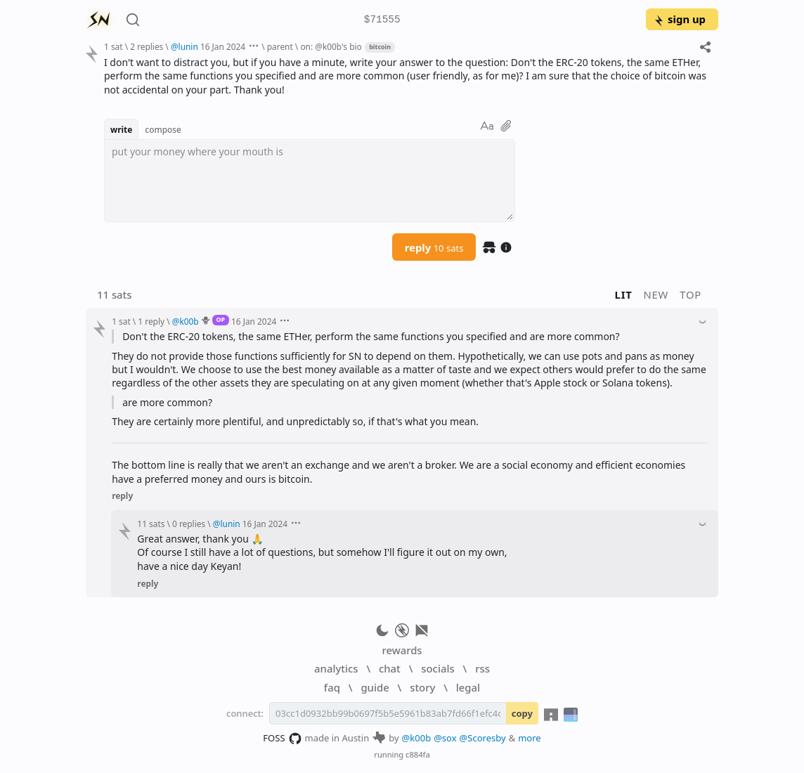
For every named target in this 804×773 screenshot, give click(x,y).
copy (522, 713)
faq (332, 687)
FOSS (282, 739)
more (529, 738)
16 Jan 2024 (222, 46)
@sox (445, 738)
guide (375, 687)
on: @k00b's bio (330, 46)
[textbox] (309, 180)
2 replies (146, 46)
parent (280, 46)
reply (434, 247)
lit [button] (624, 294)
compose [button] (163, 129)
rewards (402, 650)
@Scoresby (483, 738)
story (422, 687)
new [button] (656, 294)
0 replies (188, 523)
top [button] (690, 294)
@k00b (417, 738)
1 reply (151, 321)
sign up (679, 19)
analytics (336, 668)
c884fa (418, 754)
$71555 (382, 20)
